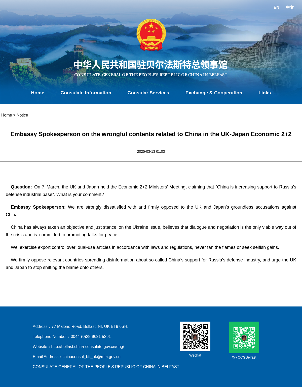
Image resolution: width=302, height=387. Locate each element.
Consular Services (148, 92)
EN (276, 7)
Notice (22, 115)
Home (37, 92)
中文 (290, 7)
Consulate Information (85, 92)
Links (264, 92)
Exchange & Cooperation (213, 92)
